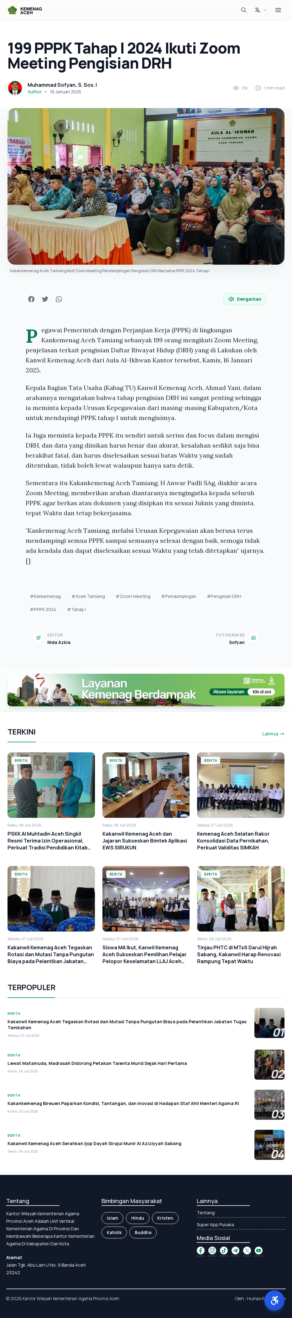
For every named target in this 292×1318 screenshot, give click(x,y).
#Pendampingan (178, 596)
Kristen (165, 1218)
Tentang (206, 1213)
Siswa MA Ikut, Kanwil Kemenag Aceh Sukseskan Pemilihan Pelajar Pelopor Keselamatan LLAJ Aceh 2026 (144, 958)
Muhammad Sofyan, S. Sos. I (62, 84)
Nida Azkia (58, 642)
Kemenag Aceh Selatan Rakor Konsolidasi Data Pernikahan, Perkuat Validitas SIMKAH (233, 840)
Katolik (114, 1232)
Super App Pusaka (215, 1224)
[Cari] (243, 10)
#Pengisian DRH (224, 596)
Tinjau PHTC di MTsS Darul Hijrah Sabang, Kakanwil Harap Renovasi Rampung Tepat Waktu (239, 954)
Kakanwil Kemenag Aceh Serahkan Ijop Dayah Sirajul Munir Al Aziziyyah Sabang (94, 1143)
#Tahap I (76, 609)
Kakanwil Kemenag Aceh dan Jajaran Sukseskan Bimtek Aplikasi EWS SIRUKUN (144, 840)
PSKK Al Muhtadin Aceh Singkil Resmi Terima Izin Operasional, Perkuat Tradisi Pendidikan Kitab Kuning (48, 844)
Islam (112, 1218)
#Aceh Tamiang (88, 596)
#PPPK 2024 (43, 609)
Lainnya (273, 734)
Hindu (137, 1218)
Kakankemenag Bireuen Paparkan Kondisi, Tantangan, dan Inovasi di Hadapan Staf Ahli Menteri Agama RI (123, 1103)
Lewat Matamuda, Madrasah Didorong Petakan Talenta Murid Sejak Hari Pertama (97, 1063)
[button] (274, 1300)
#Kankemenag (45, 596)
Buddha (143, 1232)
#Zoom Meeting (133, 596)
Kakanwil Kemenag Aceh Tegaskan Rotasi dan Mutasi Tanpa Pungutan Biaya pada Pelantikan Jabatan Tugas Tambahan (51, 958)
